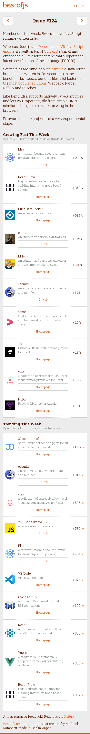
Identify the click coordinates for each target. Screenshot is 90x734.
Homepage (43, 197)
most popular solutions (28, 83)
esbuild (58, 69)
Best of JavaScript (17, 724)
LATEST (78, 6)
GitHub (43, 165)
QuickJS (51, 51)
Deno (42, 46)
